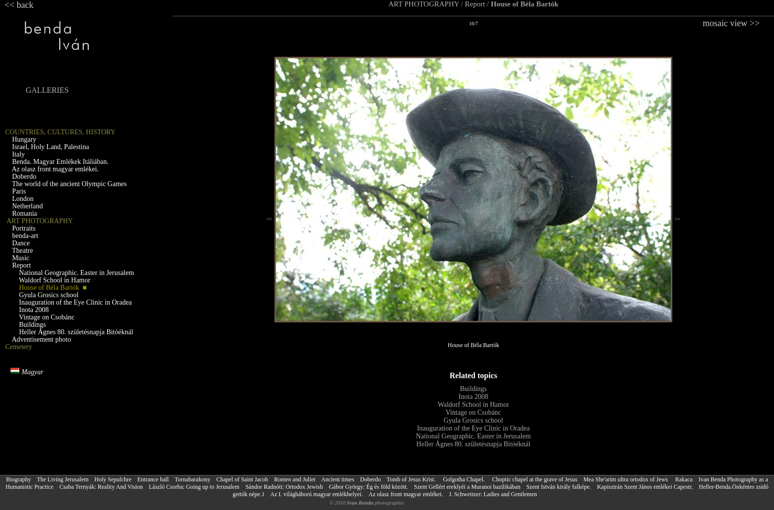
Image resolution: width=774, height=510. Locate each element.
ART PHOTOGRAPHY (423, 4)
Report (475, 4)
